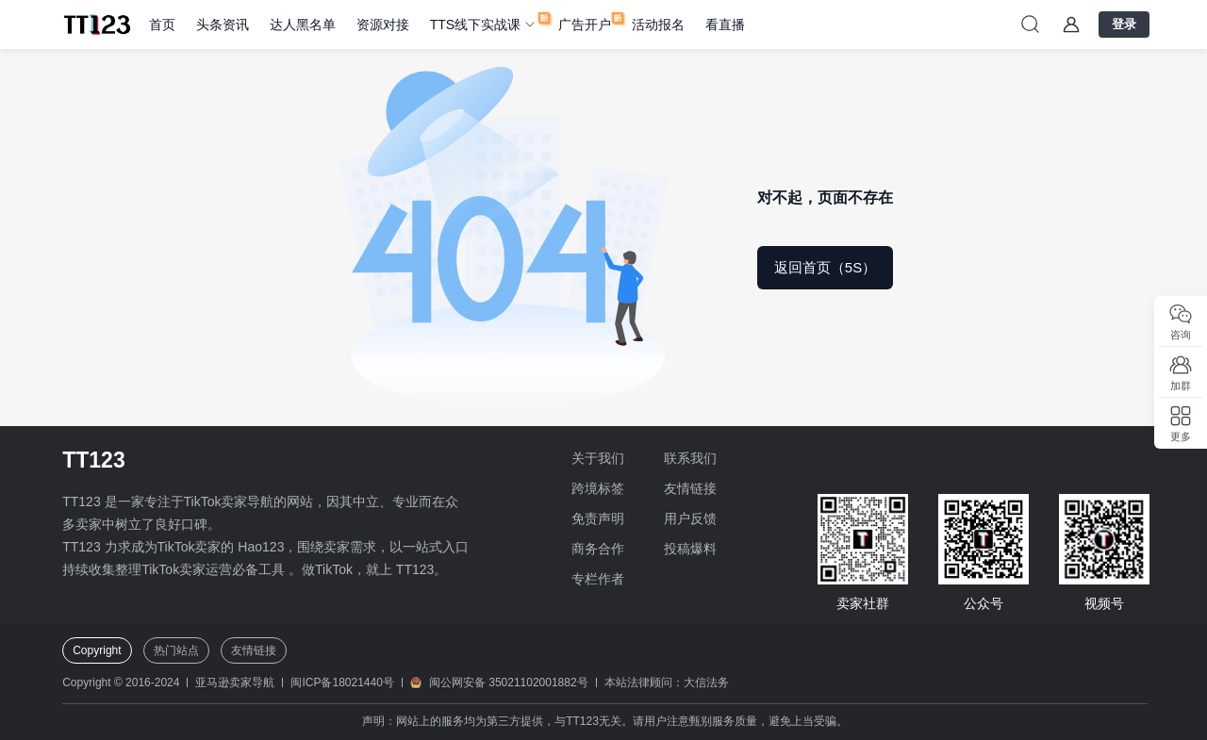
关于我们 (597, 458)
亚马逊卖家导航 (234, 682)
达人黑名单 (303, 24)
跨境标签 (597, 488)
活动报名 (658, 24)
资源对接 (382, 24)
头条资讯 (222, 24)
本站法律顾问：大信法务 (666, 682)
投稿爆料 (690, 548)
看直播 (725, 24)
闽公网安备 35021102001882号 (508, 682)
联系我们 (690, 458)
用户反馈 (690, 518)
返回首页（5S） (825, 267)
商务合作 (597, 548)
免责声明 (597, 518)
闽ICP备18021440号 (341, 682)
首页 (162, 24)
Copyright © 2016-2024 (120, 682)
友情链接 (690, 488)
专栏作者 (597, 578)
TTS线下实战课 (475, 24)
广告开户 (584, 24)
